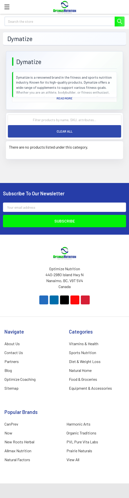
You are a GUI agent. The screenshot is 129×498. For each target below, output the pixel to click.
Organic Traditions (81, 432)
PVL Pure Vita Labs (82, 441)
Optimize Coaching (20, 379)
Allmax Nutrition (17, 450)
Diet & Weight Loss (85, 361)
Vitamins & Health (83, 343)
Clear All (64, 131)
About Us (12, 343)
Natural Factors (17, 459)
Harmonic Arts (78, 424)
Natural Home (80, 370)
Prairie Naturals (79, 450)
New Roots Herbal (19, 441)
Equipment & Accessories (90, 388)
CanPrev (11, 424)
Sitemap (11, 388)
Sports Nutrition (82, 352)
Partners (11, 361)
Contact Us (13, 352)
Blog (8, 370)
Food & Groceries (83, 379)
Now (8, 432)
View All (72, 459)
